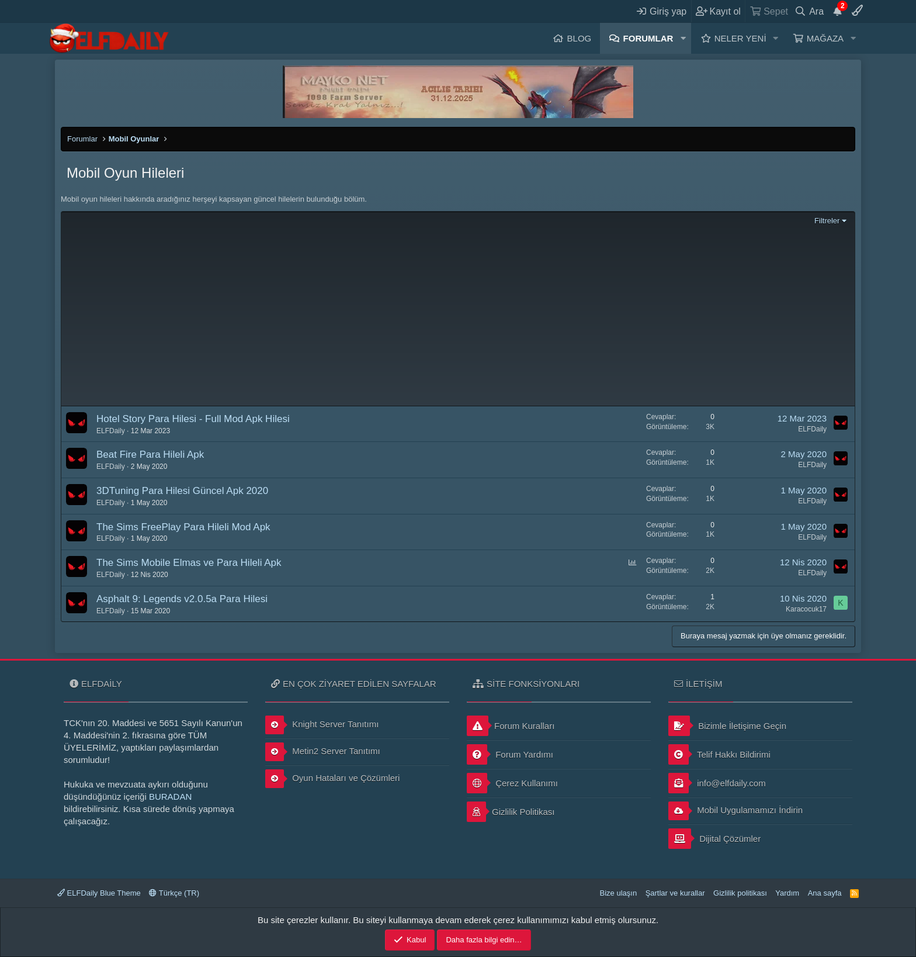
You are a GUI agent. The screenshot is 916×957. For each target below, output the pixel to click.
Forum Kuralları (510, 726)
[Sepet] (768, 11)
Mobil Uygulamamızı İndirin (735, 810)
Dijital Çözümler (714, 838)
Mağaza (825, 38)
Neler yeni (740, 38)
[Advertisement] (458, 314)
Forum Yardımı (510, 754)
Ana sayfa (825, 893)
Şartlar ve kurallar (675, 893)
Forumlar (648, 38)
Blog (579, 38)
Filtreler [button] (826, 220)
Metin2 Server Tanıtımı (322, 751)
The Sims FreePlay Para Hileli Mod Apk (183, 527)
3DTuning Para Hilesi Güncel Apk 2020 (182, 490)
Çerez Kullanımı (512, 783)
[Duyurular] (838, 11)
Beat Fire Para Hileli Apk (150, 454)
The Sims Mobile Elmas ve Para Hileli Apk (189, 562)
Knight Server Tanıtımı (322, 725)
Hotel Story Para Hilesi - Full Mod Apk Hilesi (193, 418)
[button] (683, 38)
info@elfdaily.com (717, 783)
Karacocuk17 (806, 609)
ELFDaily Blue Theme (99, 893)
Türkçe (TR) (174, 893)
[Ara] (809, 11)
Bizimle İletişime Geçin (727, 726)
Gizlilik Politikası (511, 811)
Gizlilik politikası (740, 893)
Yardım (787, 893)
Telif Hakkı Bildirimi (719, 754)
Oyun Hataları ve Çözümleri (332, 778)
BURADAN (170, 796)
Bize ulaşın (618, 893)
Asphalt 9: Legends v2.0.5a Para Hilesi (182, 598)
